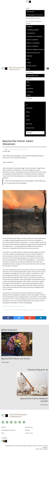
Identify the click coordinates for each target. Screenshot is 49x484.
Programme (29, 72)
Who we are (30, 12)
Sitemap (27, 430)
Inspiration (29, 89)
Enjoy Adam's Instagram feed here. (14, 306)
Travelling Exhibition (32, 30)
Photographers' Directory (34, 15)
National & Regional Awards (35, 49)
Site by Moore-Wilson (42, 449)
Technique (29, 92)
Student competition (33, 43)
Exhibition (29, 27)
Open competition (32, 40)
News (28, 85)
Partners (29, 108)
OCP (27, 59)
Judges (28, 62)
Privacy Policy (29, 427)
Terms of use (29, 433)
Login (28, 120)
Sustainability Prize (32, 75)
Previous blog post (36, 369)
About (28, 8)
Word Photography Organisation (17, 149)
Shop (28, 69)
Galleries (29, 56)
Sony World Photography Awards (34, 22)
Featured (28, 79)
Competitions (30, 33)
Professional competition (34, 36)
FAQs (27, 116)
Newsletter (30, 128)
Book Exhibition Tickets (33, 18)
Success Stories (31, 66)
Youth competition (32, 46)
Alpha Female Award (33, 53)
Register (29, 124)
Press (28, 112)
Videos (28, 95)
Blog (27, 82)
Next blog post (10, 330)
